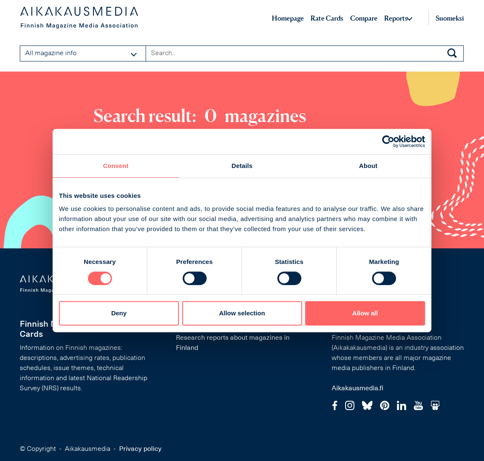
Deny (119, 313)
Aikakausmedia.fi (357, 388)
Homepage (288, 18)
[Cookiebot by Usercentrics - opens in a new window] (388, 141)
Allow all (365, 313)
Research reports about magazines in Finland (233, 343)
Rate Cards (327, 18)
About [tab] (368, 165)
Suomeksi (450, 18)
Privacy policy (140, 449)
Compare (364, 18)
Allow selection (242, 313)
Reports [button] (396, 18)
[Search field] (305, 53)
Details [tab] (242, 165)
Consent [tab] (116, 165)
